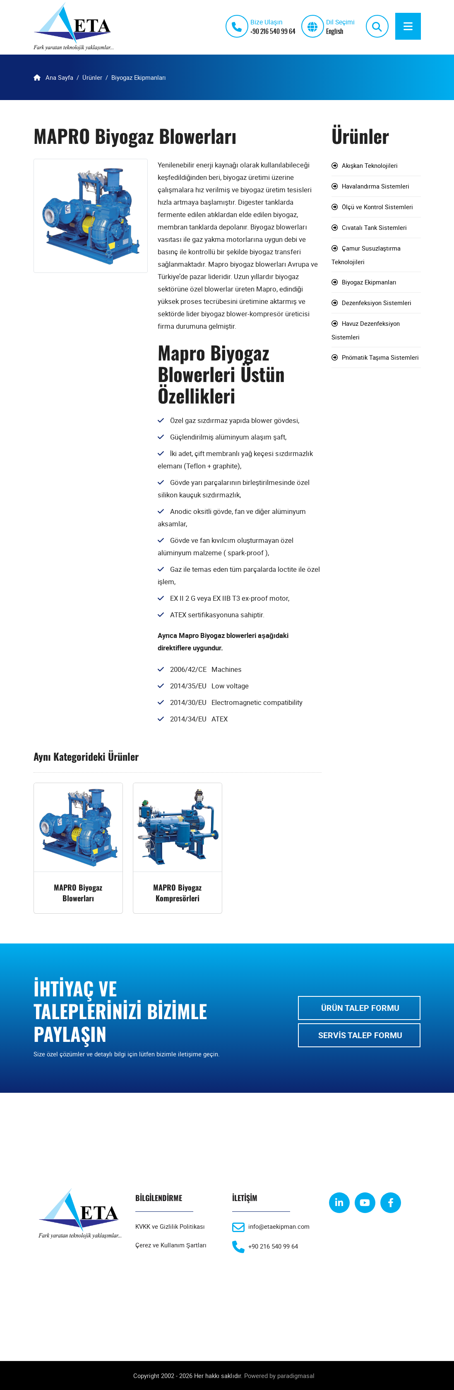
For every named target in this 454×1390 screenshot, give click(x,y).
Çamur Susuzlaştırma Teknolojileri (366, 255)
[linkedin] (339, 1203)
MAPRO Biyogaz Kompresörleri (177, 893)
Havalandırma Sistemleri (375, 186)
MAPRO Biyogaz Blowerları (78, 893)
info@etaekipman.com (279, 1227)
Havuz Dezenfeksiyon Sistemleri (365, 331)
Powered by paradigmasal (279, 1375)
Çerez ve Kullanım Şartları (171, 1245)
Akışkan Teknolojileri (370, 166)
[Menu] (408, 26)
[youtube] (365, 1203)
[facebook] (390, 1203)
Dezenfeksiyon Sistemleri (376, 303)
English (334, 30)
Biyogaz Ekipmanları (369, 282)
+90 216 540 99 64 (272, 30)
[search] (377, 26)
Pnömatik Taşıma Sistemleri (380, 357)
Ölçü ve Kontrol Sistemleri (377, 207)
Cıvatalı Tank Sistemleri (374, 228)
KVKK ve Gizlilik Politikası (170, 1227)
